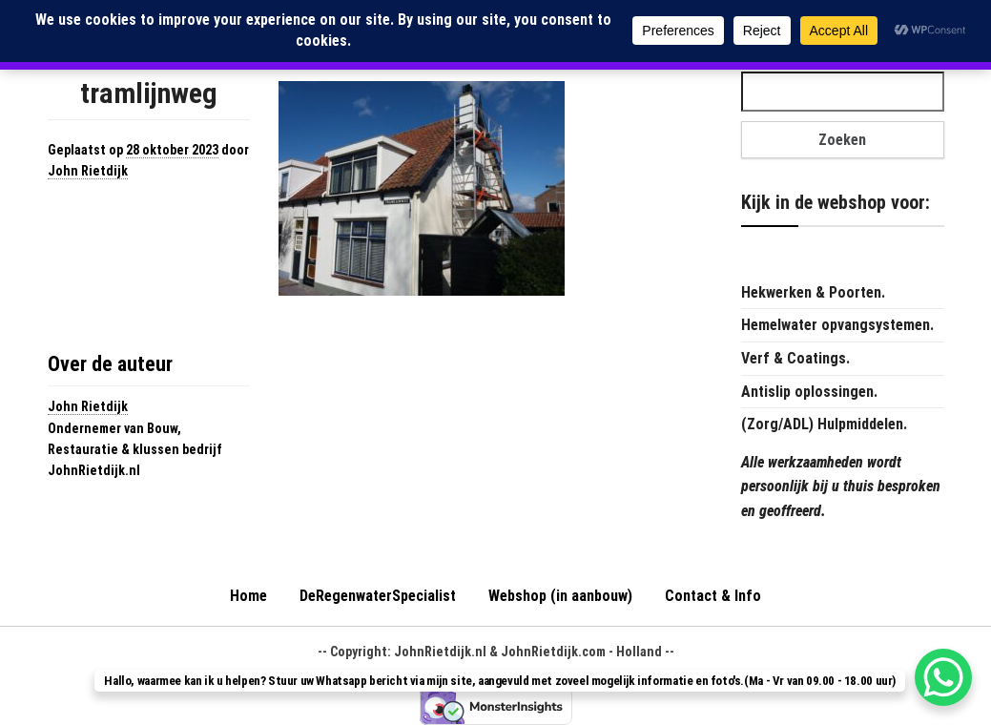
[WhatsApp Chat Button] (943, 677)
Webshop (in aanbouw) (560, 596)
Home (248, 596)
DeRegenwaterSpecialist (377, 596)
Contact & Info (713, 596)
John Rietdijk (88, 170)
